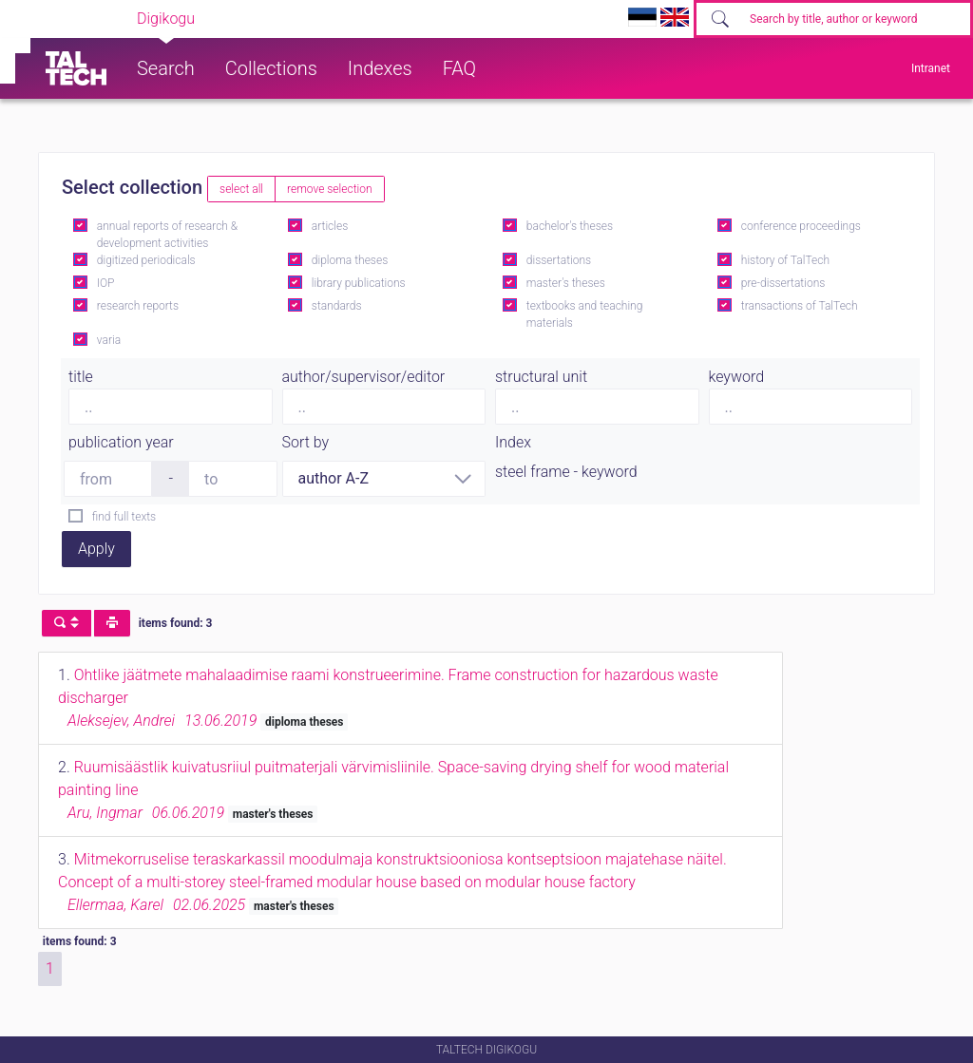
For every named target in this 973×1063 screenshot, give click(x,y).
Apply (96, 549)
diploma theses (350, 260)
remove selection (329, 189)
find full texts (124, 516)
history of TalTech (785, 260)
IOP (106, 283)
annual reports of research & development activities (167, 234)
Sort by (306, 442)
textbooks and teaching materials (584, 314)
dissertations (558, 260)
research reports (138, 306)
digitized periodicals (146, 260)
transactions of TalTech (799, 306)
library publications (359, 283)
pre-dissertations (783, 283)
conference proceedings (801, 226)
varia (109, 340)
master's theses (565, 283)
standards (337, 306)
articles (330, 226)
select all (241, 189)
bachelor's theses (569, 226)
